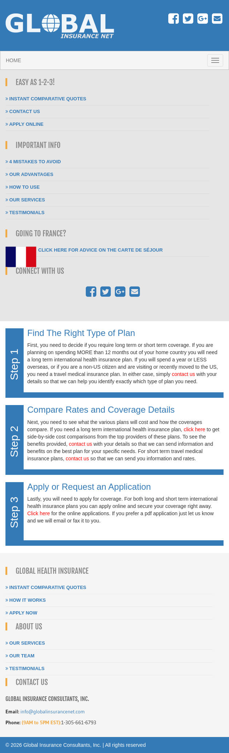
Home (13, 60)
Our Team (20, 655)
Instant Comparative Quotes (45, 98)
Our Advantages (29, 174)
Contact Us (22, 111)
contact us (183, 374)
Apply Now (21, 613)
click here (194, 429)
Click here (38, 513)
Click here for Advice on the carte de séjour (100, 250)
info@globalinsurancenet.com (52, 711)
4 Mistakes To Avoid (33, 161)
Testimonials (24, 212)
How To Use (22, 187)
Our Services (25, 200)
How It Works (25, 600)
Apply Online (24, 124)
